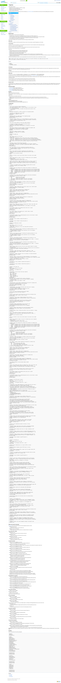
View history (45, 2)
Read (38, 2)
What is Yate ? (2, 6)
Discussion (14, 2)
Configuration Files (3, 26)
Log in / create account (57, 0)
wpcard (31, 11)
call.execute (10, 87)
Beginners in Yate (3, 14)
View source (41, 2)
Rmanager (10, 525)
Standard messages (3, 34)
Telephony (2, 19)
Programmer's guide (3, 32)
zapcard (29, 11)
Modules (2, 27)
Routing (2, 15)
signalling (17, 11)
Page (11, 2)
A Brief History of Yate (3, 7)
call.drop (10, 89)
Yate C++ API (2, 33)
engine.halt (10, 90)
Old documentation (22, 0)
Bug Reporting (2, 8)
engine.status (11, 88)
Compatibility (2, 28)
